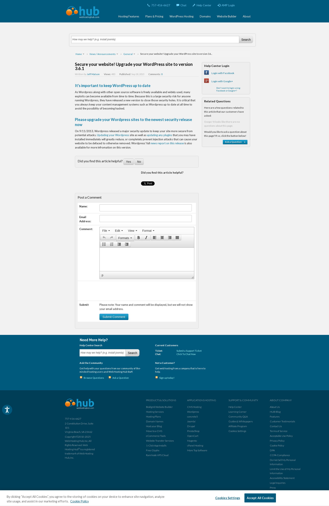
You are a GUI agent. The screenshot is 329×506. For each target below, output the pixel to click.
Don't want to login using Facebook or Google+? (228, 89)
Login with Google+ (222, 81)
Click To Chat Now (186, 354)
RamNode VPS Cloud (157, 455)
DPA (272, 450)
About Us (275, 406)
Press (273, 487)
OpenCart (192, 435)
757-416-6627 (158, 5)
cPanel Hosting (195, 445)
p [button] (102, 275)
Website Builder (226, 16)
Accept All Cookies (260, 498)
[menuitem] (106, 231)
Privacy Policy (277, 440)
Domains (205, 16)
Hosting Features (128, 16)
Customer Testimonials (282, 421)
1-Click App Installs (156, 445)
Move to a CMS (154, 431)
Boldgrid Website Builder (159, 406)
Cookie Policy (277, 445)
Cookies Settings (237, 431)
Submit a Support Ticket (189, 350)
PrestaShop (193, 431)
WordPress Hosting (181, 16)
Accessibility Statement (282, 478)
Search (246, 39)
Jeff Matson (93, 74)
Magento (192, 440)
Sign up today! (166, 377)
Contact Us (276, 426)
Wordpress (193, 411)
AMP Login (226, 5)
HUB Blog (275, 411)
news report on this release (167, 143)
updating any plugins (159, 135)
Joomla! (191, 421)
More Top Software (197, 450)
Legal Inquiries (277, 482)
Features (274, 416)
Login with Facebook (223, 73)
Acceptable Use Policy (281, 435)
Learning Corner (237, 411)
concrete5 (192, 416)
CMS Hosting (194, 406)
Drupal (191, 426)
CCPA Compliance (280, 455)
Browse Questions (94, 377)
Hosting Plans (153, 416)
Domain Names (154, 421)
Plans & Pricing (154, 16)
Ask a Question (120, 377)
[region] (164, 498)
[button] (104, 237)
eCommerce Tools (156, 435)
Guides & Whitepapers (240, 421)
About (247, 16)
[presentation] (106, 231)
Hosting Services (155, 411)
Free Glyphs (152, 450)
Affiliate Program (237, 426)
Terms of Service (278, 431)
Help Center (202, 5)
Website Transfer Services (160, 440)
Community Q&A (238, 416)
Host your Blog (154, 426)
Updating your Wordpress (113, 135)
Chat (181, 5)
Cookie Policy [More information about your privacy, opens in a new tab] (79, 501)
